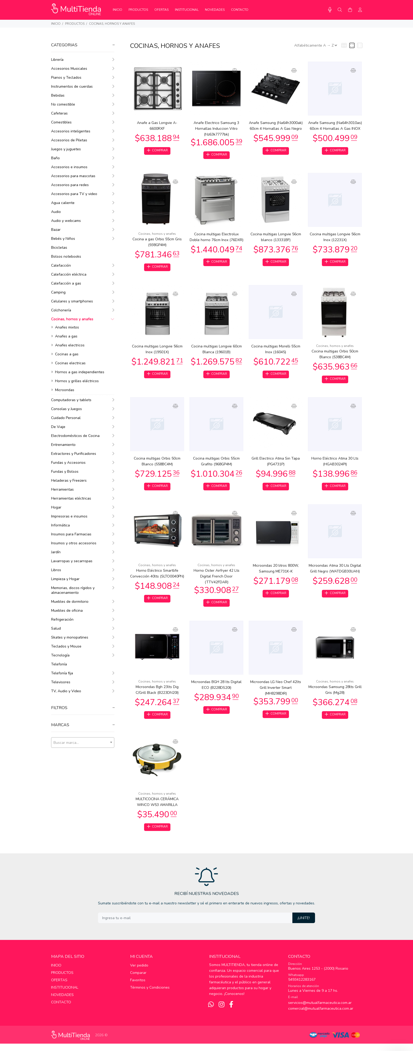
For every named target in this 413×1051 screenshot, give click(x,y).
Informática (82, 525)
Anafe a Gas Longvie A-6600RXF (157, 125)
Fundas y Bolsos (82, 471)
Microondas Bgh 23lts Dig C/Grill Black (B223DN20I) (157, 695)
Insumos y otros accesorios (82, 543)
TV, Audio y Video (82, 691)
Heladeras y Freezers (82, 480)
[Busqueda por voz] (330, 10)
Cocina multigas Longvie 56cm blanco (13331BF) (275, 238)
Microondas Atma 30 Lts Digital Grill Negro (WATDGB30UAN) (335, 572)
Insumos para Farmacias (82, 534)
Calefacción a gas (82, 283)
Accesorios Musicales (82, 68)
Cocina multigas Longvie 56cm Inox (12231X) (335, 238)
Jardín (82, 552)
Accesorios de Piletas (82, 140)
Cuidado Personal (82, 417)
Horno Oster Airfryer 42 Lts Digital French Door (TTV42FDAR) (216, 580)
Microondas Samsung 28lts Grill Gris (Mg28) (335, 695)
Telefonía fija (82, 673)
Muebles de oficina (82, 610)
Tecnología (82, 655)
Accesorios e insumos (82, 167)
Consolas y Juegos (82, 408)
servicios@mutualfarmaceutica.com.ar (320, 1010)
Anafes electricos (68, 345)
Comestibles (82, 122)
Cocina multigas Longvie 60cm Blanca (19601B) (216, 351)
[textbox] (82, 743)
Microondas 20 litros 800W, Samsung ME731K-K (276, 572)
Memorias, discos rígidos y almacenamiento (82, 590)
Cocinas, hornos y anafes (112, 24)
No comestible (82, 104)
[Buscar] (340, 10)
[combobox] (82, 742)
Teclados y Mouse (82, 646)
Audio (82, 211)
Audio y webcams (82, 220)
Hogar (82, 507)
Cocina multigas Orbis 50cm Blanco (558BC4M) (157, 464)
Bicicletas (59, 247)
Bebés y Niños (82, 238)
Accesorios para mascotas (82, 175)
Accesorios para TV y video (82, 193)
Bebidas (82, 95)
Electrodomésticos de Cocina (82, 435)
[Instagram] (221, 1012)
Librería (82, 59)
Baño (82, 158)
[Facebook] (231, 1012)
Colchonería (82, 310)
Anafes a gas (64, 336)
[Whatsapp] (211, 1012)
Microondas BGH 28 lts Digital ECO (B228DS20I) (216, 690)
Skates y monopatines (82, 637)
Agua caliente (82, 202)
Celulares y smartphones (82, 301)
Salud (82, 628)
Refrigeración (82, 619)
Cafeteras (82, 113)
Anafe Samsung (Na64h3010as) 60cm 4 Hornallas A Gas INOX (335, 125)
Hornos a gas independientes (77, 372)
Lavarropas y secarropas (82, 561)
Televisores (82, 682)
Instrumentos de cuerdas (82, 86)
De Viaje (82, 426)
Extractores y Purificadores (82, 453)
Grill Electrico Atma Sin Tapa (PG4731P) (276, 464)
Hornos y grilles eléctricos (75, 380)
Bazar (82, 229)
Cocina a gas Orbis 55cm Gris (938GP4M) (157, 243)
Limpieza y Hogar (82, 578)
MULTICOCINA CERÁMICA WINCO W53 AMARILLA (157, 808)
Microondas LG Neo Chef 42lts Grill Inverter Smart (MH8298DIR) (275, 693)
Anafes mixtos (65, 327)
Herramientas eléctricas (82, 498)
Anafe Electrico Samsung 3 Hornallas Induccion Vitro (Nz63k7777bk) (216, 128)
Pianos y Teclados (82, 77)
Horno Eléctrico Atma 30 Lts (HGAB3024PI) (334, 464)
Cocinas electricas (68, 363)
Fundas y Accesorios (82, 462)
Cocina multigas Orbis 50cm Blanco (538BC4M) (335, 356)
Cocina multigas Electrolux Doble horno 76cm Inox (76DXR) (216, 238)
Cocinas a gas (64, 354)
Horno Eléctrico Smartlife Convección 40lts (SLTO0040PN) (157, 577)
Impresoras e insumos (82, 516)
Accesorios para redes (82, 184)
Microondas (62, 389)
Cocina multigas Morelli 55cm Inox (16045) (275, 351)
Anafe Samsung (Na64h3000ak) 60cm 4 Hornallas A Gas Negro (276, 125)
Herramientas (82, 489)
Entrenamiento (82, 444)
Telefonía (59, 664)
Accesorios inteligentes (82, 131)
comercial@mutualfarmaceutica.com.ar (320, 1015)
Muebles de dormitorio (82, 601)
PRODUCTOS (75, 24)
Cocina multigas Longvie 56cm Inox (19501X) (157, 351)
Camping (82, 292)
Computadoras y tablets (82, 399)
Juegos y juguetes (82, 149)
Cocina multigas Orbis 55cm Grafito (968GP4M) (216, 464)
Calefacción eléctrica (82, 274)
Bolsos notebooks (66, 256)
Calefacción (82, 265)
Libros (82, 569)
